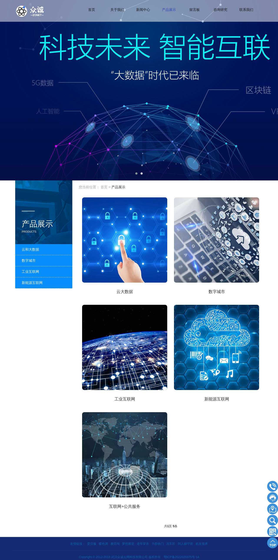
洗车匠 (170, 542)
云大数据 (124, 291)
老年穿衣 (143, 542)
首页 (104, 187)
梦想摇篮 (128, 542)
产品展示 (118, 187)
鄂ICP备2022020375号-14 (181, 555)
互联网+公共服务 (124, 505)
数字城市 (216, 291)
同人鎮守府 (185, 542)
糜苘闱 (115, 542)
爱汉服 (91, 542)
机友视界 (202, 542)
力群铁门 (158, 542)
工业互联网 (125, 398)
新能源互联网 (216, 398)
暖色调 (103, 542)
